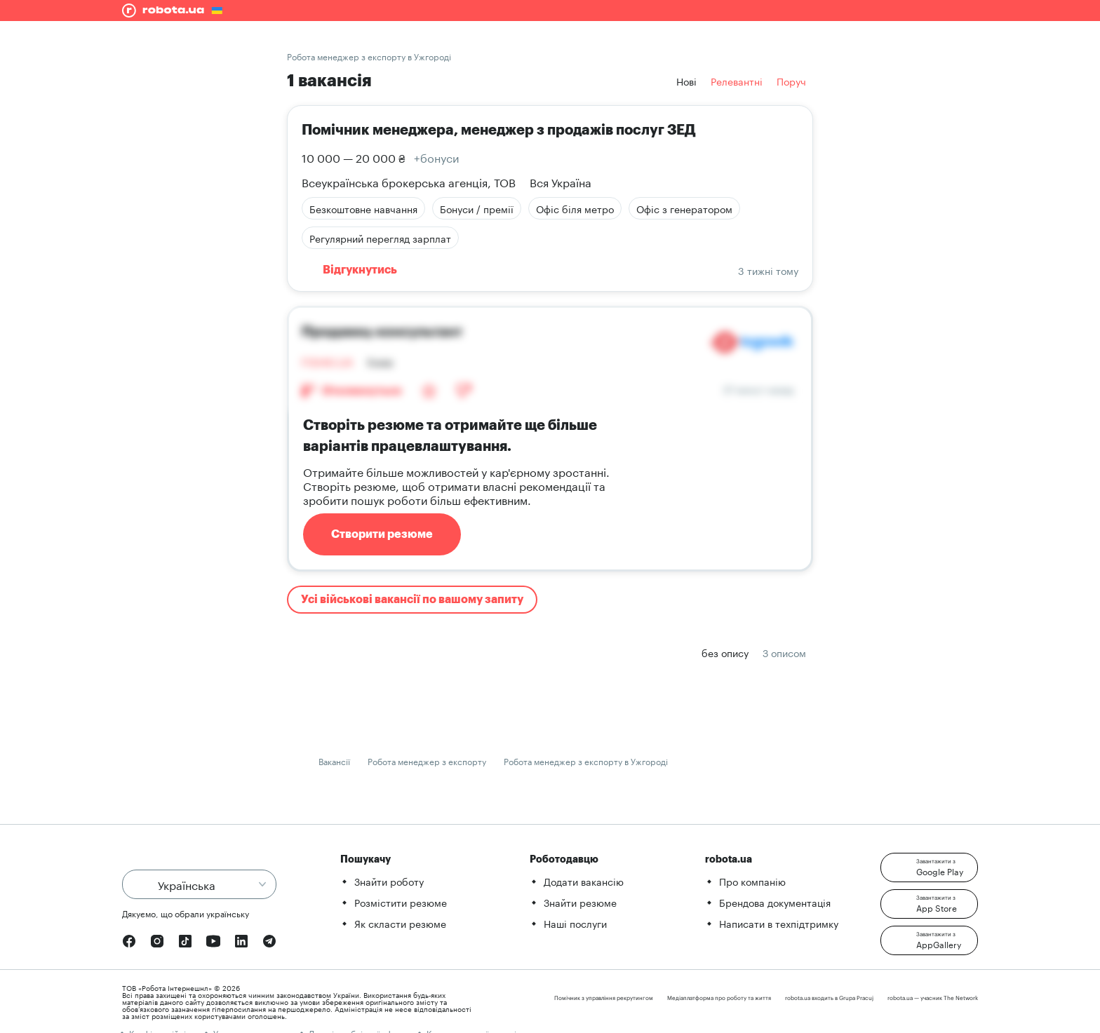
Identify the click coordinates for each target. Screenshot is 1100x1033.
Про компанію (752, 881)
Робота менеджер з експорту (427, 760)
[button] (929, 867)
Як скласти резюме (400, 923)
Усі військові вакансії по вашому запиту (412, 599)
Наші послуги (575, 923)
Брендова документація (775, 902)
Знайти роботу (389, 881)
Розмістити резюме (400, 902)
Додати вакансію (584, 881)
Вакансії (334, 760)
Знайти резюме (580, 902)
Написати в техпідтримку (778, 923)
